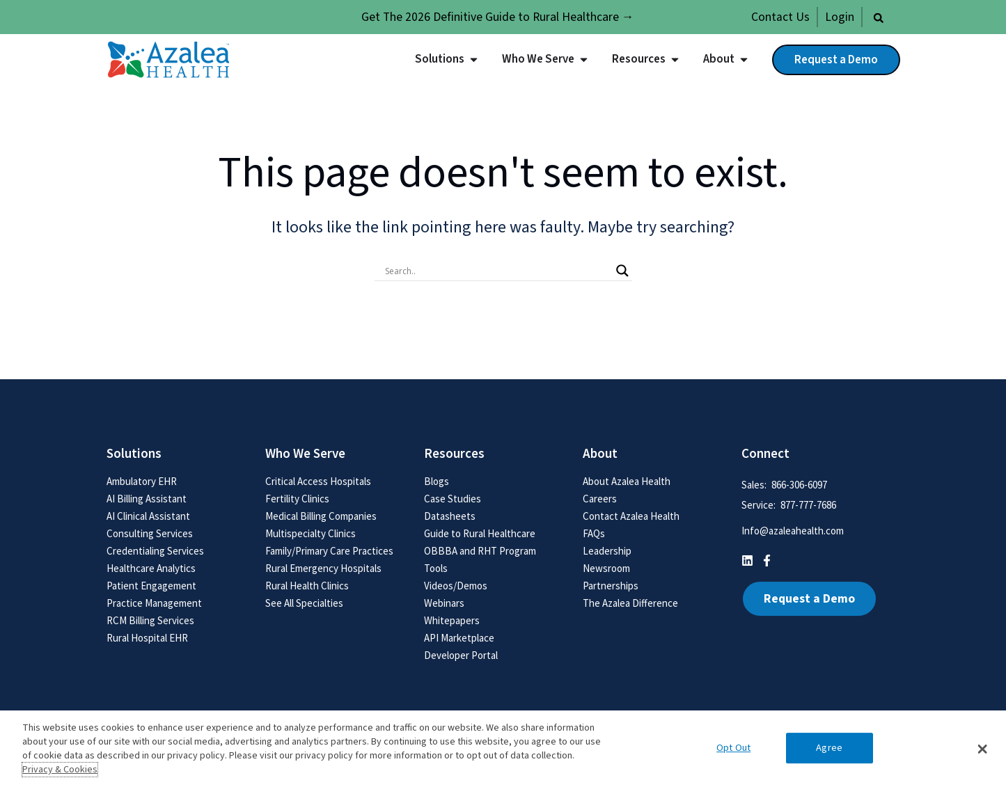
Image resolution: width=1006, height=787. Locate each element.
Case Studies (452, 498)
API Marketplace (459, 637)
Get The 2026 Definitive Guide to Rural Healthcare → (497, 17)
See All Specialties (304, 603)
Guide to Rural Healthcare (479, 533)
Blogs (436, 481)
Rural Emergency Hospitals (323, 568)
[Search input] (497, 270)
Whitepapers (452, 620)
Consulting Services (150, 533)
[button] (879, 18)
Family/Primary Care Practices (329, 550)
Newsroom (606, 568)
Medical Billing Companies (321, 516)
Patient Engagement (151, 585)
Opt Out (733, 748)
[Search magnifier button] (622, 270)
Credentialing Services (155, 550)
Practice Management (154, 603)
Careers (600, 498)
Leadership (607, 550)
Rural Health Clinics (307, 585)
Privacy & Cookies (59, 770)
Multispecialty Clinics (310, 533)
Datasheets (450, 516)
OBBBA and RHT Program (480, 550)
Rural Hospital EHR (147, 637)
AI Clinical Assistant (148, 516)
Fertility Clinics (297, 498)
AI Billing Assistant (147, 498)
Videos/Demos (455, 585)
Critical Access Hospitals (318, 481)
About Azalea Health (626, 481)
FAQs (594, 533)
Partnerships (610, 585)
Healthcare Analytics (151, 568)
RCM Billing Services (150, 620)
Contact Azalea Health (631, 516)
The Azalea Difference (630, 603)
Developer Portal (461, 655)
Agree (829, 748)
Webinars (444, 603)
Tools (436, 568)
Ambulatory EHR (142, 481)
